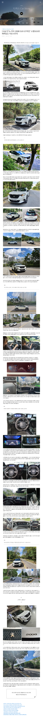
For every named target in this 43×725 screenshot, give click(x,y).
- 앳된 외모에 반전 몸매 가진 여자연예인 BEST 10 (12, 707)
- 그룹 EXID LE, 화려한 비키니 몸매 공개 (10, 711)
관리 (27, 23)
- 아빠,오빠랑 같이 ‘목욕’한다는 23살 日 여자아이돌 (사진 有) (14, 706)
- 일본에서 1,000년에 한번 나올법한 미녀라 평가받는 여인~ (12, 703)
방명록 (19, 23)
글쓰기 (15, 23)
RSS (23, 23)
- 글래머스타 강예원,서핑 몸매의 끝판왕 (10, 708)
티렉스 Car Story (21, 8)
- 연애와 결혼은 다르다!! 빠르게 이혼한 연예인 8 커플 (11, 713)
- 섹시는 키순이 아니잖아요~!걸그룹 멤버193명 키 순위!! (12, 704)
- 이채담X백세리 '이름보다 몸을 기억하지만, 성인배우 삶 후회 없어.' (15, 714)
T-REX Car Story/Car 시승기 (8, 29)
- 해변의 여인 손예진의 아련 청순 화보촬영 (10, 710)
